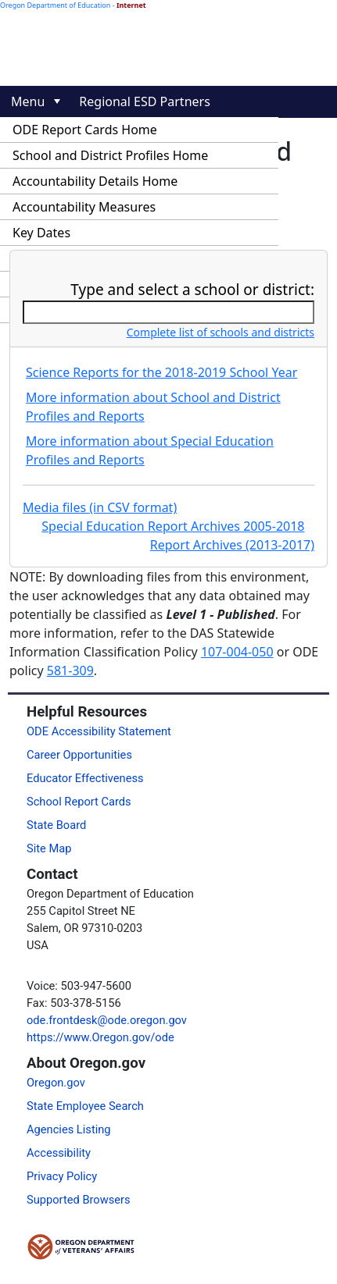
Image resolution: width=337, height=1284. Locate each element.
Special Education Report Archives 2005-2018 (172, 526)
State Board (56, 825)
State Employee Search (85, 1106)
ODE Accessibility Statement (99, 731)
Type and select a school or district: (192, 289)
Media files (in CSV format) (100, 507)
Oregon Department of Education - (73, 5)
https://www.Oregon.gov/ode (100, 1037)
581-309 (70, 670)
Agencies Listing (69, 1129)
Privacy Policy (62, 1176)
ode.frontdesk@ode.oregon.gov (107, 1020)
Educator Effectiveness (85, 778)
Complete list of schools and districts (220, 332)
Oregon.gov (56, 1083)
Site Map (49, 848)
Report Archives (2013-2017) (232, 544)
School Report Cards (79, 802)
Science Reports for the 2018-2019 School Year (161, 372)
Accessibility (59, 1153)
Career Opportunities (79, 755)
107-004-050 (237, 651)
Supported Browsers (79, 1200)
